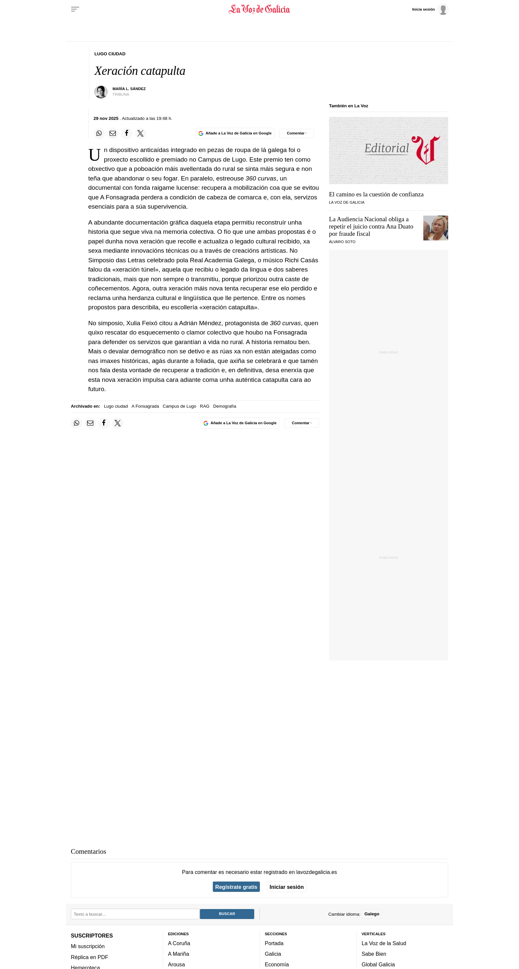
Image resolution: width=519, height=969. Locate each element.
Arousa (176, 965)
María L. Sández (129, 89)
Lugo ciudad (116, 406)
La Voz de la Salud (384, 943)
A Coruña (179, 943)
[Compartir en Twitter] (140, 133)
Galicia (273, 954)
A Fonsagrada (145, 406)
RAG (205, 406)
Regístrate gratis (236, 887)
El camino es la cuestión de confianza (376, 194)
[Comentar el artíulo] (296, 133)
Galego (371, 914)
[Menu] (75, 9)
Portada (274, 943)
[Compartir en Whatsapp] (99, 133)
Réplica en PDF (89, 957)
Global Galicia (378, 965)
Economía (277, 965)
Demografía (224, 406)
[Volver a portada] (259, 9)
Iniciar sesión (287, 887)
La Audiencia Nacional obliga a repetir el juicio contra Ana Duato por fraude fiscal (371, 226)
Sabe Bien (374, 954)
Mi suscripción (88, 946)
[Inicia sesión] (430, 9)
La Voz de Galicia (346, 202)
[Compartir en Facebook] (126, 133)
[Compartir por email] (112, 133)
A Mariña (178, 954)
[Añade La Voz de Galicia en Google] (235, 133)
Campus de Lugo (179, 406)
